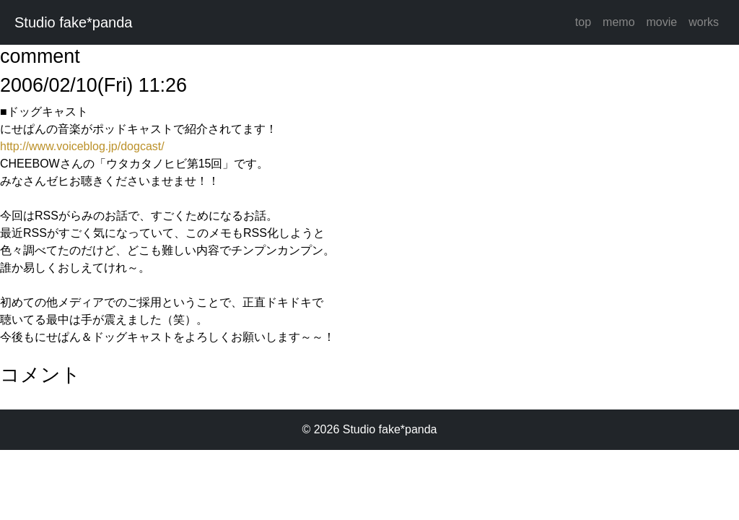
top (583, 22)
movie (662, 22)
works (703, 22)
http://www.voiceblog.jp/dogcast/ (82, 146)
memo (618, 22)
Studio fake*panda (73, 22)
